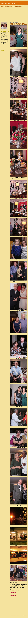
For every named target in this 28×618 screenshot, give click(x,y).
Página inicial (18, 615)
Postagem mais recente (13, 615)
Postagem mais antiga (24, 615)
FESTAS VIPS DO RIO (9, 3)
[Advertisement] (14, 14)
